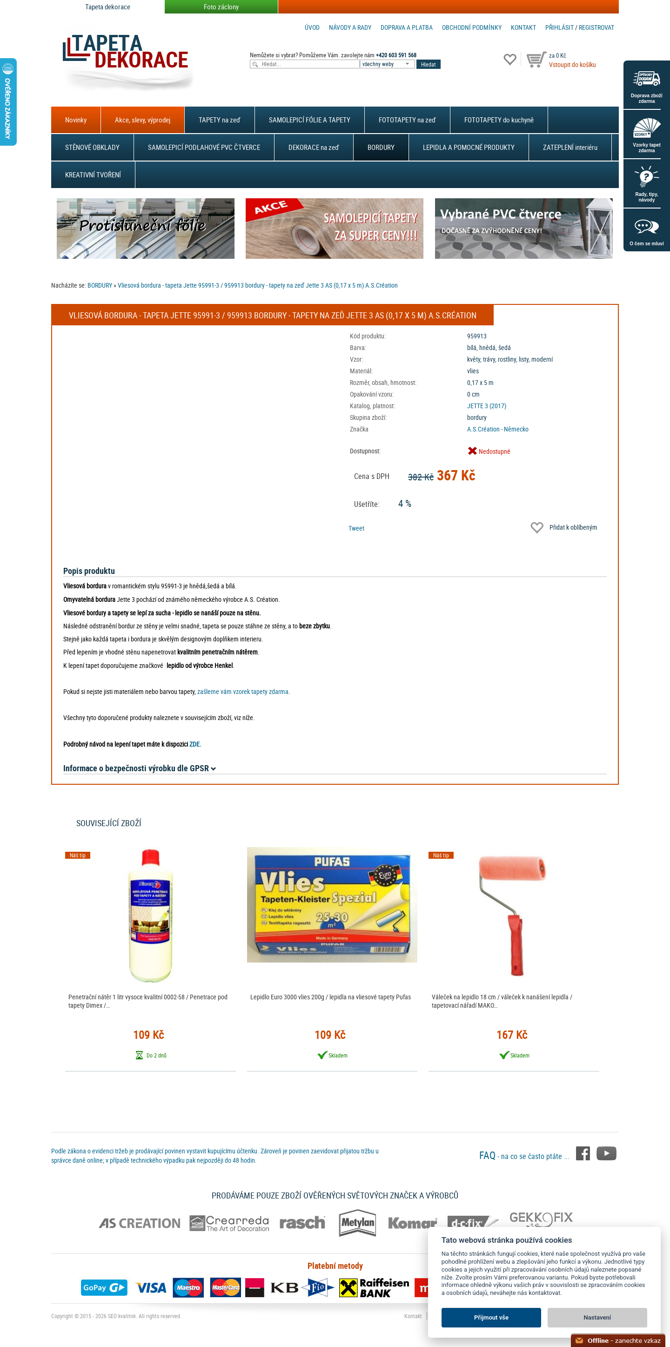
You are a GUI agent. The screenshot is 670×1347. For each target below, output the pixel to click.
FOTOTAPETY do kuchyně (499, 119)
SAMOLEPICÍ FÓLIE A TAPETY (309, 119)
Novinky (76, 119)
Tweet (356, 528)
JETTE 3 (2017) (486, 405)
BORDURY (381, 147)
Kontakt (523, 27)
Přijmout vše (491, 1317)
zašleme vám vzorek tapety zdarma (242, 691)
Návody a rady (350, 27)
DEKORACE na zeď (313, 147)
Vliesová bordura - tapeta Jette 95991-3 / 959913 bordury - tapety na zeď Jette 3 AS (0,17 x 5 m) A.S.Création (258, 285)
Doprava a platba (407, 27)
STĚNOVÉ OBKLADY (92, 147)
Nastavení (597, 1317)
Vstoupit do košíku (572, 64)
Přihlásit (559, 27)
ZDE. (195, 744)
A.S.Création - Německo (498, 428)
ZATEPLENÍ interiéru (570, 147)
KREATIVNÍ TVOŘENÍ (93, 174)
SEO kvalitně (122, 1316)
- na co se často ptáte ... (525, 1156)
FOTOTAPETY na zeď (407, 119)
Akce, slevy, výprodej (142, 119)
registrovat (596, 27)
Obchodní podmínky (472, 27)
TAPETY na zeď (220, 119)
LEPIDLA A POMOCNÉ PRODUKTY (469, 147)
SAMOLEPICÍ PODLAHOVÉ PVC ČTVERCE (204, 147)
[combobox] (388, 64)
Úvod (312, 27)
